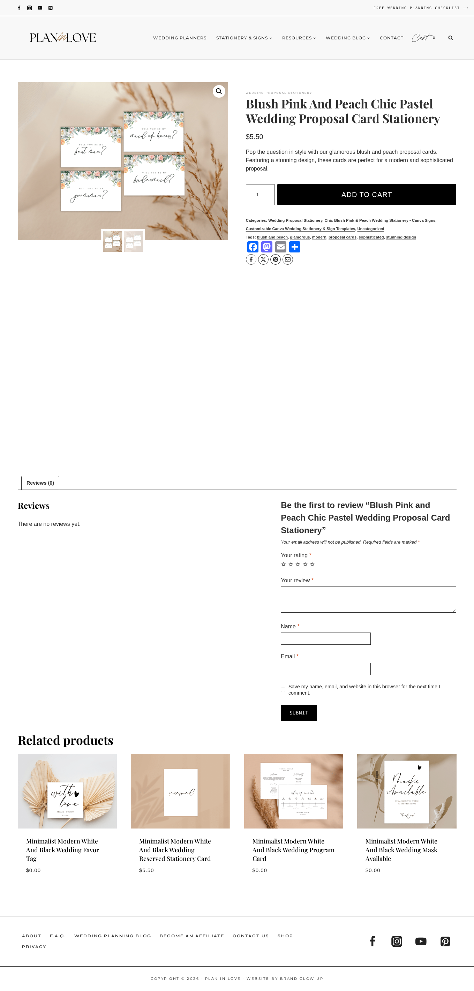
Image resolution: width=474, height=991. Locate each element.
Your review (297, 580)
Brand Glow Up (302, 978)
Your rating (296, 555)
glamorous (300, 237)
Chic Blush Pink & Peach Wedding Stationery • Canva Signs (380, 220)
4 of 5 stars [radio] (305, 564)
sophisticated (371, 237)
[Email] (288, 259)
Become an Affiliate (192, 935)
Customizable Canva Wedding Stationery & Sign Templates (300, 229)
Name (290, 626)
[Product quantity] (260, 194)
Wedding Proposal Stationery (279, 92)
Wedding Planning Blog (112, 935)
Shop (285, 935)
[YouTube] (40, 8)
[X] (263, 259)
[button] (219, 91)
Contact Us (251, 935)
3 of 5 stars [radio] (298, 564)
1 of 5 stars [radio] (283, 564)
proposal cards (342, 237)
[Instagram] (29, 8)
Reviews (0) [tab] (40, 483)
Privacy (34, 946)
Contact (392, 37)
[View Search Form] (456, 38)
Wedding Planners (179, 37)
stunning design (401, 237)
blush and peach (272, 237)
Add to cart (366, 194)
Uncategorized (370, 229)
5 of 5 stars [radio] (312, 564)
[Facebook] (19, 8)
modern (319, 237)
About (32, 935)
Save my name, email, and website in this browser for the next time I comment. (364, 690)
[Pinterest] (50, 8)
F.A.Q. (58, 935)
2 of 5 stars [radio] (291, 564)
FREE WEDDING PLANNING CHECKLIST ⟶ (421, 7)
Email (290, 656)
